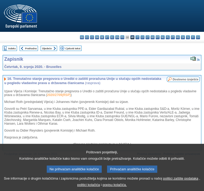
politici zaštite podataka (180, 182)
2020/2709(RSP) (59, 95)
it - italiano (137, 37)
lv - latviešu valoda (142, 37)
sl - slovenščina (188, 37)
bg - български (82, 37)
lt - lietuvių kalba (148, 37)
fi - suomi (193, 37)
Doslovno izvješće (185, 79)
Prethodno (31, 48)
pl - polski (168, 37)
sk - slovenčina (183, 37)
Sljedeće (47, 48)
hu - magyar (153, 37)
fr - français (122, 37)
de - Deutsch (102, 37)
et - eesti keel (107, 37)
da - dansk (97, 37)
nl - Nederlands (163, 37)
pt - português (173, 37)
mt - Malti (158, 37)
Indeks (12, 48)
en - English (117, 37)
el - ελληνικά (112, 37)
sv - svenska (198, 37)
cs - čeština (92, 37)
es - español (87, 37)
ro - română (178, 37)
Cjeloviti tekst (72, 48)
